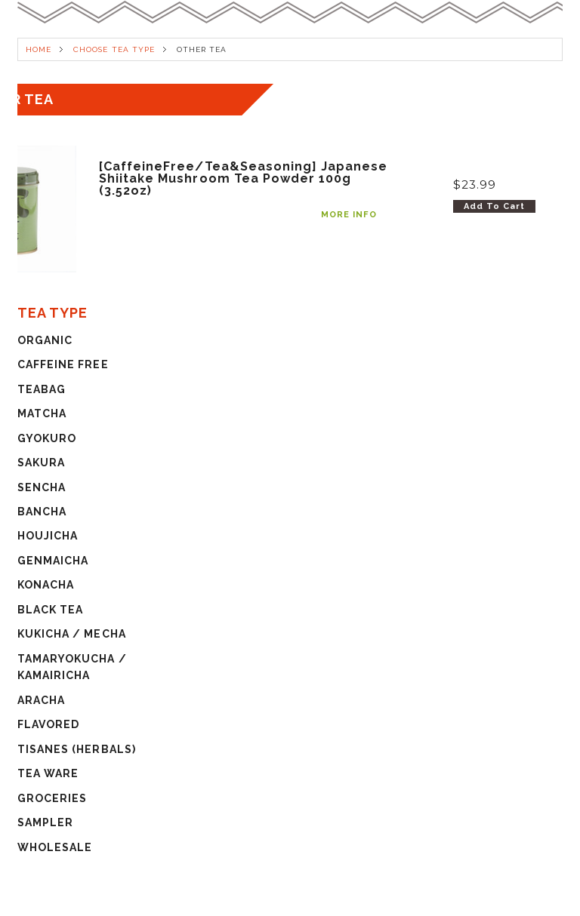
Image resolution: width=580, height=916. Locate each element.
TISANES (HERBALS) (76, 749)
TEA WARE (48, 773)
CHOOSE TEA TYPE (114, 49)
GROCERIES (52, 798)
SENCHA (41, 487)
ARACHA (41, 700)
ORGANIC (44, 340)
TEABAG (41, 389)
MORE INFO (349, 215)
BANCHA (41, 512)
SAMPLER (45, 822)
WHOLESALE (54, 847)
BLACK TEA (50, 610)
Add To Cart (494, 206)
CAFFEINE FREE (63, 364)
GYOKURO (46, 438)
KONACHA (45, 585)
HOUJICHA (47, 536)
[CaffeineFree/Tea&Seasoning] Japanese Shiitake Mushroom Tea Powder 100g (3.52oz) (243, 178)
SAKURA (41, 462)
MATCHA (41, 413)
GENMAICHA (52, 561)
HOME (38, 49)
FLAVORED (48, 724)
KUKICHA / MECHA (71, 634)
